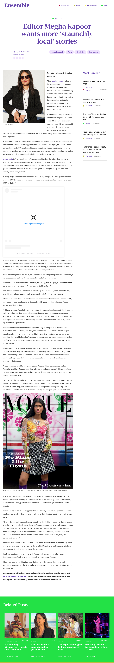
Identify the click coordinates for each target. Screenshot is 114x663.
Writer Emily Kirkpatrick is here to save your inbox (16, 647)
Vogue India (8, 159)
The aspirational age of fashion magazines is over (70, 647)
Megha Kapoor (57, 81)
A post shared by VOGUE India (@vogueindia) (33, 253)
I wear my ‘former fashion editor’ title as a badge (96, 647)
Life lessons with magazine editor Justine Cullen (40, 647)
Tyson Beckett (23, 51)
